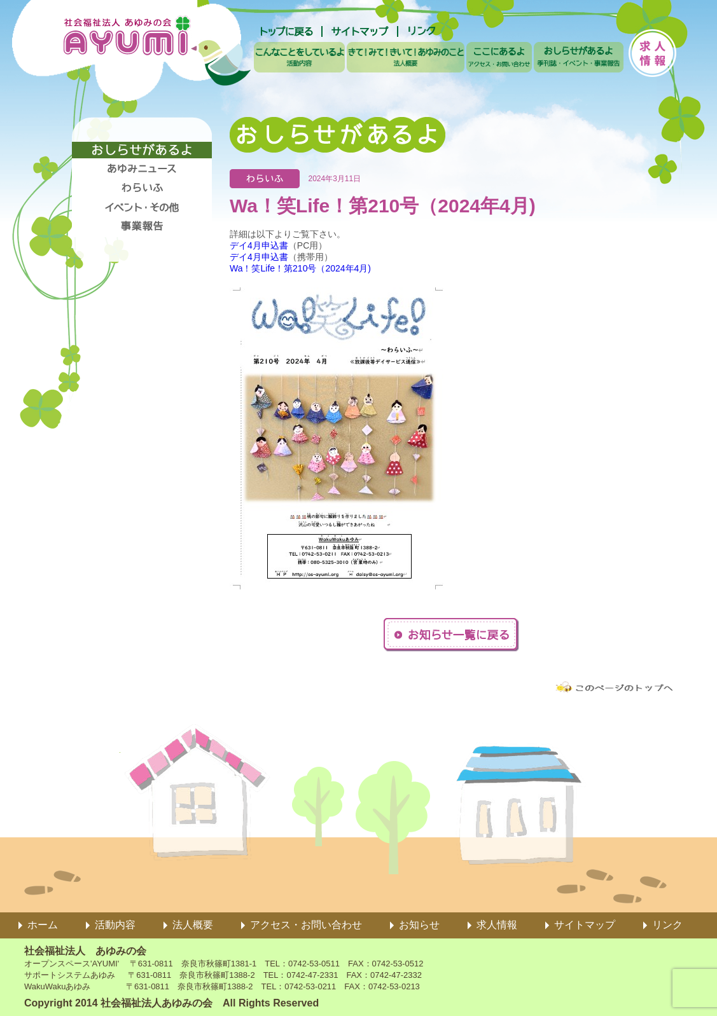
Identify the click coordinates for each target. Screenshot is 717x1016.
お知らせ (419, 924)
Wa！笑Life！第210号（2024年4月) (300, 268)
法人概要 (192, 924)
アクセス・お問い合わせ (306, 924)
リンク (667, 924)
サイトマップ (584, 924)
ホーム (42, 924)
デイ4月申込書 (259, 245)
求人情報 (497, 924)
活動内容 (115, 924)
